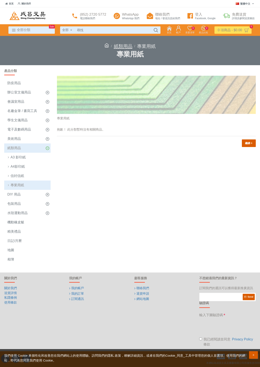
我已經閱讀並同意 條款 (226, 341)
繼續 (247, 143)
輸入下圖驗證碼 (211, 315)
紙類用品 (123, 46)
